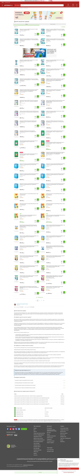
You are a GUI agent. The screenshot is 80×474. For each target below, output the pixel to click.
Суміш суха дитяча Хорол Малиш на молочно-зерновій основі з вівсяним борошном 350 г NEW (55, 266)
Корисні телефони (50, 443)
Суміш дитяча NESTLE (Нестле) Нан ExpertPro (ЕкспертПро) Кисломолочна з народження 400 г (28, 131)
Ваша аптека (73, 6)
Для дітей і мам (20, 8)
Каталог (17, 5)
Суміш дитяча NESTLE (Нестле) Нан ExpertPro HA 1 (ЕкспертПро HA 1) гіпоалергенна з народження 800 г (29, 69)
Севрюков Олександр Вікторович (22, 304)
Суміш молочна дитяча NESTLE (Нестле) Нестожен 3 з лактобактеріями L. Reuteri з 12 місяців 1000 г (55, 143)
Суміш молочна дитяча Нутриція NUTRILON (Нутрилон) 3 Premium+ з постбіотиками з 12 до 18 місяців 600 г (55, 184)
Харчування (25, 8)
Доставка (49, 433)
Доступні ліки (63, 432)
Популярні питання (50, 441)
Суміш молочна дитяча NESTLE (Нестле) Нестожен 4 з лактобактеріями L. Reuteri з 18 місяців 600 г (29, 154)
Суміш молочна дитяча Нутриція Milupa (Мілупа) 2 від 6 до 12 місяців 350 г (29, 204)
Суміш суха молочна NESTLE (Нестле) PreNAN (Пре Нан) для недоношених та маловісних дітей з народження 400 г (29, 112)
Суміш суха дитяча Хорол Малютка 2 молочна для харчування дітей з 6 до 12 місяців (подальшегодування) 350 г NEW (29, 287)
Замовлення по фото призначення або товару (51, 431)
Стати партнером (50, 450)
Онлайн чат (24, 429)
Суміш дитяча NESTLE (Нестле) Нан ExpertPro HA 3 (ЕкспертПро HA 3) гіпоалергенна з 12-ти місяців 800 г (55, 121)
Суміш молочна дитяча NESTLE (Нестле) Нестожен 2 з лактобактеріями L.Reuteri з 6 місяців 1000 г (29, 141)
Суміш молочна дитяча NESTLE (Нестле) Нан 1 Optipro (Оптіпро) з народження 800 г (55, 111)
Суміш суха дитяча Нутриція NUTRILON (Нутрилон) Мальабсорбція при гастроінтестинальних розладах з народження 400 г (55, 246)
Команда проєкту (37, 445)
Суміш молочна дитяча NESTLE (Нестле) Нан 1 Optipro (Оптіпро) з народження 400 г (29, 29)
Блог (34, 430)
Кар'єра (35, 454)
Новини (35, 429)
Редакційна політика (38, 437)
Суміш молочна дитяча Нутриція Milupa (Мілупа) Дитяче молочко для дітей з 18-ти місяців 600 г (55, 215)
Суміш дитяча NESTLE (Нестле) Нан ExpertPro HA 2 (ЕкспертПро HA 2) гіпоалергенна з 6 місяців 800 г (28, 121)
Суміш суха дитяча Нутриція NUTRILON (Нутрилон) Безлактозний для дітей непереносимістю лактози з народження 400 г (28, 226)
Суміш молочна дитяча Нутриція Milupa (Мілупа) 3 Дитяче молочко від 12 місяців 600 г (28, 215)
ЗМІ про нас (36, 452)
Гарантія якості (50, 438)
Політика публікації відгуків (39, 440)
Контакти (35, 455)
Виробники (62, 442)
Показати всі (39, 298)
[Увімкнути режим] (7, 2)
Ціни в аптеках (52, 24)
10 (46, 134)
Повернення (49, 440)
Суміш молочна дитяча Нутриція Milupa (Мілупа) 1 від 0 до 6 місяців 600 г (55, 194)
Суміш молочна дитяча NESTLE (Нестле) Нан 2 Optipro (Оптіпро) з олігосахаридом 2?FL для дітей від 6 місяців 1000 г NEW (55, 40)
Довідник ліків (63, 437)
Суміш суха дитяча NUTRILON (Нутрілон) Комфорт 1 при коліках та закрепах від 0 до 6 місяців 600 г (29, 236)
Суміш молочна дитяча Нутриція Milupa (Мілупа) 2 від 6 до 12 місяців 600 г (55, 204)
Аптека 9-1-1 (8, 5)
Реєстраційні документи (38, 442)
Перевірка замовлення (51, 436)
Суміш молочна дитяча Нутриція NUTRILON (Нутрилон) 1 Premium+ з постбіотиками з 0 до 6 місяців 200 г (55, 164)
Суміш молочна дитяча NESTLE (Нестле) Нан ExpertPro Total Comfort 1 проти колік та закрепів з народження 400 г (29, 101)
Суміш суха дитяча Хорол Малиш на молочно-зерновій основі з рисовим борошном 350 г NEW (29, 276)
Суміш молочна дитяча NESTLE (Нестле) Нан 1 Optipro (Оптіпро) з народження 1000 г (55, 60)
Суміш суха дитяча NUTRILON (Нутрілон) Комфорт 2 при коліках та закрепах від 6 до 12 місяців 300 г (55, 236)
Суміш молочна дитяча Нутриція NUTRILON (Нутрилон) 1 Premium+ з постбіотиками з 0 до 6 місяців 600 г (29, 174)
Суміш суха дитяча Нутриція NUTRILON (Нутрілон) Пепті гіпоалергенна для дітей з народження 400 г (29, 246)
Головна (15, 8)
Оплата (48, 435)
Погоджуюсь (79, 459)
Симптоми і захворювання (65, 439)
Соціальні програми (37, 450)
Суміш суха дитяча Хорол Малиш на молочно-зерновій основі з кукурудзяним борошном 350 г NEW (29, 266)
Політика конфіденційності (39, 435)
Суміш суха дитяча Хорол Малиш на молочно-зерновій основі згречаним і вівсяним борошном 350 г (55, 256)
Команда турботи (37, 447)
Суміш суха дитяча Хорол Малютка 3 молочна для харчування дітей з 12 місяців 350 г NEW (54, 287)
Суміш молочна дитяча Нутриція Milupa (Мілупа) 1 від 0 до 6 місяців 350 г (29, 194)
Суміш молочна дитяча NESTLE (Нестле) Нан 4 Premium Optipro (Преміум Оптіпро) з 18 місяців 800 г (55, 90)
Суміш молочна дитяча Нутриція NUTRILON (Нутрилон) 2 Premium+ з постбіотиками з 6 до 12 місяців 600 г (29, 184)
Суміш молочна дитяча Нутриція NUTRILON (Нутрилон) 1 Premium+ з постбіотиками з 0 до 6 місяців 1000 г (29, 164)
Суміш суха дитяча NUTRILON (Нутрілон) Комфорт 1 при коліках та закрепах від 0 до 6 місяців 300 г (55, 225)
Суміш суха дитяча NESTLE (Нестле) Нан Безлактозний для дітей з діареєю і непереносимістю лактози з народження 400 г (55, 101)
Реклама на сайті (50, 452)
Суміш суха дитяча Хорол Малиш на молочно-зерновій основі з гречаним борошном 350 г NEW (29, 256)
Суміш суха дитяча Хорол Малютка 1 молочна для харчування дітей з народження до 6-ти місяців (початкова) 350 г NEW (54, 276)
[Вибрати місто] (3, 2)
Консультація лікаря (68, 6)
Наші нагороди (36, 444)
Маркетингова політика (38, 439)
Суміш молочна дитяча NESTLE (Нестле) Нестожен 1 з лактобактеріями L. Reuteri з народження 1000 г (55, 131)
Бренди (61, 440)
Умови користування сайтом (39, 434)
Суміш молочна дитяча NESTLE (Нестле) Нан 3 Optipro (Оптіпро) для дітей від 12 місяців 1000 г (55, 69)
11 (46, 197)
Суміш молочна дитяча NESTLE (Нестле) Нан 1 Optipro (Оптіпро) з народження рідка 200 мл (29, 60)
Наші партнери (36, 449)
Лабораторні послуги (64, 430)
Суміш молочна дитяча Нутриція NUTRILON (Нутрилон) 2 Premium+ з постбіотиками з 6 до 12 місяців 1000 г (55, 174)
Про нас (35, 432)
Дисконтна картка (63, 434)
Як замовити (49, 429)
